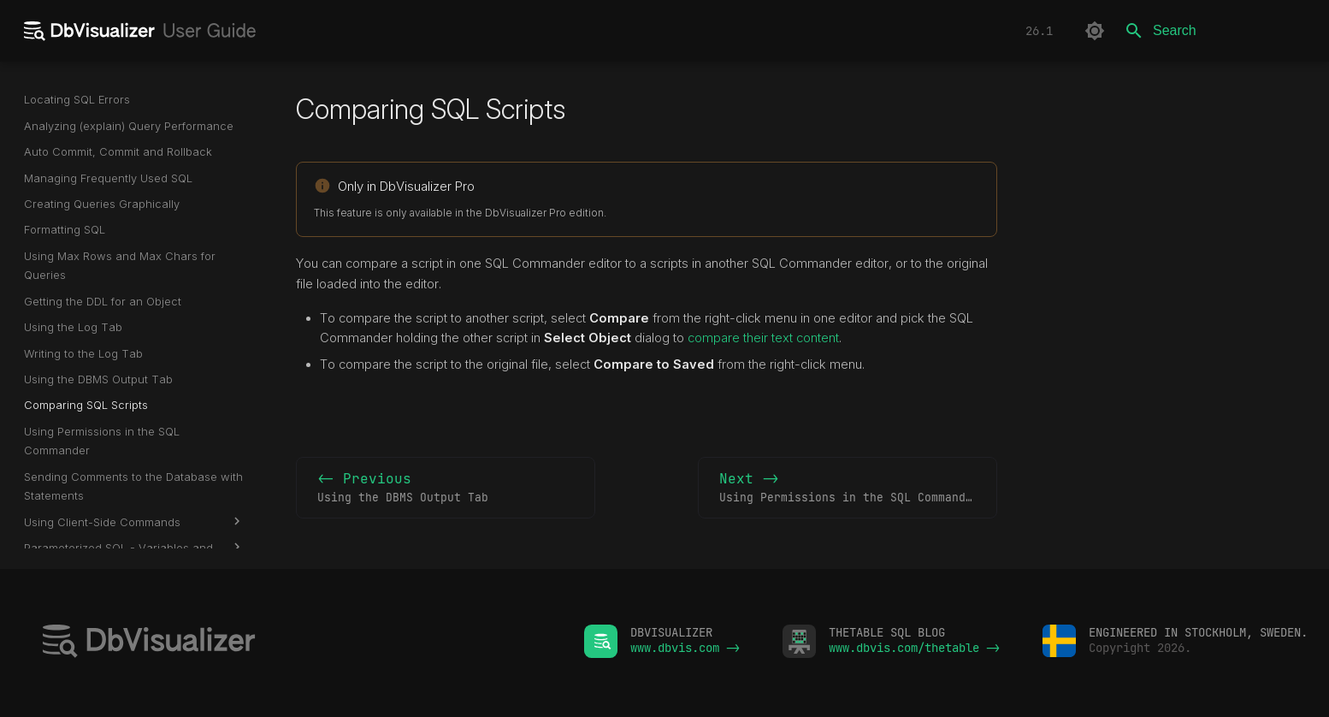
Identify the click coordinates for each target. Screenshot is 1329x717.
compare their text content (763, 338)
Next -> (849, 488)
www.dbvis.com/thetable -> (914, 647)
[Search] (1215, 30)
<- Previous (445, 488)
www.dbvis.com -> (685, 647)
